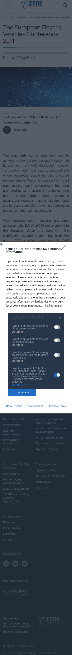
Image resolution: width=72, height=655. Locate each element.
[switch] (57, 327)
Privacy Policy (57, 406)
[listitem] (36, 318)
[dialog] (36, 327)
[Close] (64, 249)
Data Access (35, 406)
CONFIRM (22, 392)
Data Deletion (14, 406)
